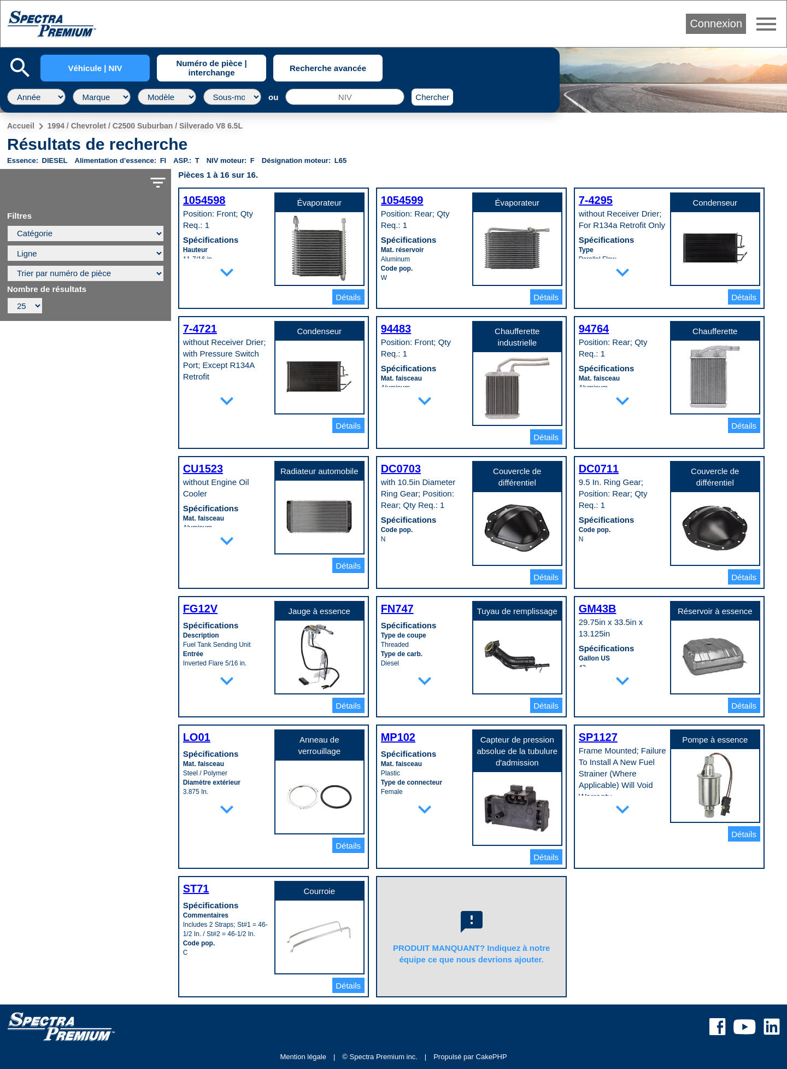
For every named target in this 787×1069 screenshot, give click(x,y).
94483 (396, 329)
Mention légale (303, 1057)
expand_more (227, 272)
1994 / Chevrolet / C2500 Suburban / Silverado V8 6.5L (145, 125)
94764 (594, 329)
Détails (348, 297)
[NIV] (344, 97)
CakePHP (491, 1057)
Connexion (716, 23)
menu (766, 24)
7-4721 (200, 329)
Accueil (20, 125)
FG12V (200, 609)
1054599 (402, 200)
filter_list (158, 182)
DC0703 (401, 469)
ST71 (196, 889)
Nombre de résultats (46, 289)
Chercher (432, 97)
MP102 (398, 737)
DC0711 (599, 469)
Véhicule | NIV (95, 68)
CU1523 (203, 469)
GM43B (597, 609)
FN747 (397, 609)
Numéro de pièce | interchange (211, 68)
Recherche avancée (328, 68)
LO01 (196, 737)
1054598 (204, 200)
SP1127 (598, 737)
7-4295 (596, 200)
